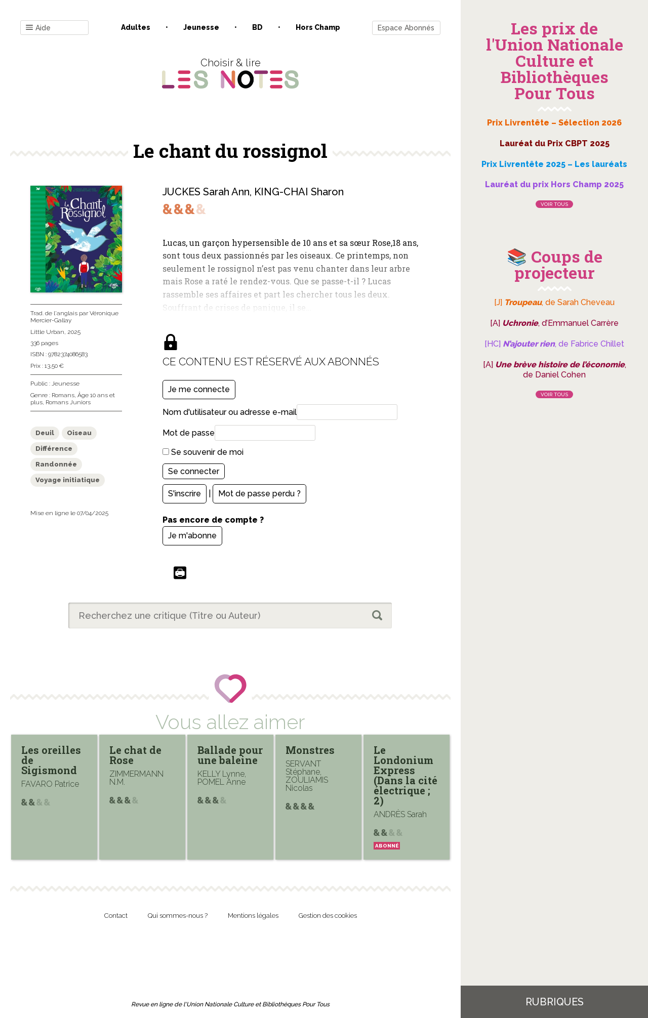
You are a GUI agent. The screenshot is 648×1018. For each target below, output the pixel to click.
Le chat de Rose (135, 755)
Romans (63, 395)
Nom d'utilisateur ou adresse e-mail (230, 412)
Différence (53, 448)
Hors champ (318, 27)
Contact (116, 915)
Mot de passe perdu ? (259, 493)
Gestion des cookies (328, 915)
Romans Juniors (68, 402)
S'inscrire (184, 493)
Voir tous (554, 204)
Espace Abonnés (406, 28)
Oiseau (79, 433)
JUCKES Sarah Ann (206, 192)
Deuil (44, 433)
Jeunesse (201, 27)
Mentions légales (253, 915)
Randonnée (56, 464)
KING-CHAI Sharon (299, 192)
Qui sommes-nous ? (178, 915)
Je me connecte (199, 389)
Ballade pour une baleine (230, 755)
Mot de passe (189, 433)
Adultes (135, 27)
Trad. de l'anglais (53, 313)
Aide (38, 28)
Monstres (310, 749)
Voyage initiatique (67, 480)
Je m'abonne (192, 535)
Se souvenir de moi (203, 452)
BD (257, 27)
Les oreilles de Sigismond (51, 760)
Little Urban (47, 331)
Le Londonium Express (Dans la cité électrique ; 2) (405, 775)
